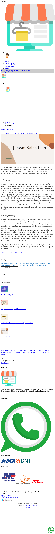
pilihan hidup (9, 252)
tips (15, 252)
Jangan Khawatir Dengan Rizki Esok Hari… (32, 263)
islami (20, 252)
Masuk (20, 72)
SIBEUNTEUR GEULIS (30, 505)
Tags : (3, 252)
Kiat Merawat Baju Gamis (9, 263)
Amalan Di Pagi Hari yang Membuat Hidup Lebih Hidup (29, 265)
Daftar (14, 72)
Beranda (7, 122)
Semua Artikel (9, 124)
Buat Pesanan (5, 363)
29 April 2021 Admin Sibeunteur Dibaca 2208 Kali (19, 133)
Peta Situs (27, 507)
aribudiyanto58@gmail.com (9, 497)
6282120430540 (6, 495)
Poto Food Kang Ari (8, 70)
